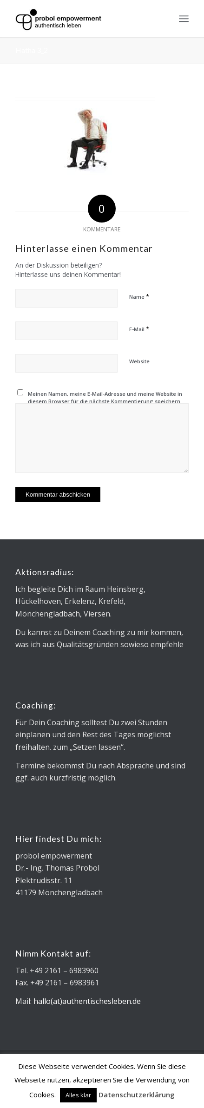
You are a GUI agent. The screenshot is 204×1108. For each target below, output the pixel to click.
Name (139, 296)
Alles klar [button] (78, 1095)
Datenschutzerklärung (137, 1094)
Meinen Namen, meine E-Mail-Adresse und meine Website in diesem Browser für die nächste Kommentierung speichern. (105, 397)
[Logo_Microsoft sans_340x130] (84, 18)
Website (139, 361)
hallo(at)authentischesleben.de (87, 1001)
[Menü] (184, 18)
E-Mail (139, 329)
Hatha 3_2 (31, 50)
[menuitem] (184, 18)
